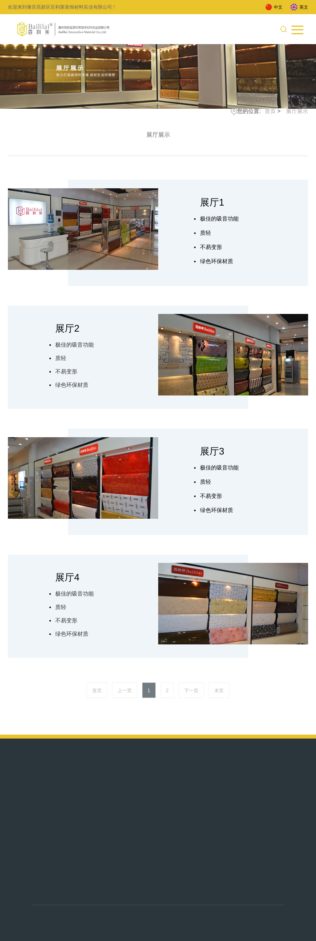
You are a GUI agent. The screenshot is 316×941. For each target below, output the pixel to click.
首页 (270, 113)
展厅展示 (297, 113)
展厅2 (67, 328)
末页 (219, 695)
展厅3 (212, 451)
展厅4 (67, 577)
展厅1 (212, 202)
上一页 (125, 695)
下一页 (191, 695)
